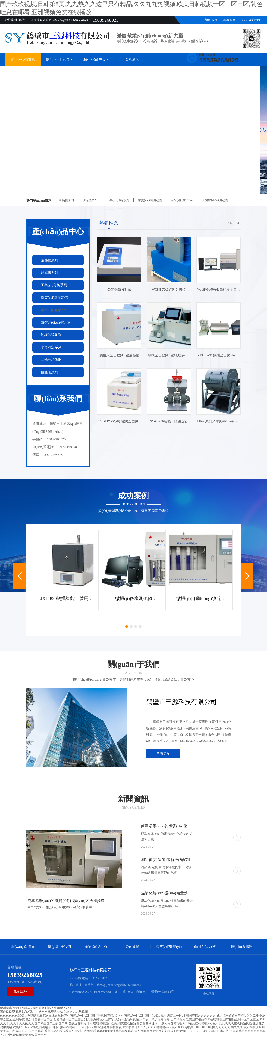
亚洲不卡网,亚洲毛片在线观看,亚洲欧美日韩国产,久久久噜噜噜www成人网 (131, 1027)
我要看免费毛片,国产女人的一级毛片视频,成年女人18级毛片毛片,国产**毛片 (134, 1019)
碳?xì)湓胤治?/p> (54, 310)
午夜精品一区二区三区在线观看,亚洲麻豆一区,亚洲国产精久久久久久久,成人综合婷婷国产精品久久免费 (190, 1015)
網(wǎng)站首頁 (23, 59)
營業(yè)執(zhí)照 (162, 991)
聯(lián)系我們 (251, 20)
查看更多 (163, 753)
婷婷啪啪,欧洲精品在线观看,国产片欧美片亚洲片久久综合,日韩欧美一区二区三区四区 (153, 1031)
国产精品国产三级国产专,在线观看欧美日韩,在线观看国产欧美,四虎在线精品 (85, 1023)
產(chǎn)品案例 (205, 70)
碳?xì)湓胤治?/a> (182, 200)
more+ (234, 223)
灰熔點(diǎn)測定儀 (215, 200)
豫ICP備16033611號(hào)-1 (131, 991)
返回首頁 (211, 20)
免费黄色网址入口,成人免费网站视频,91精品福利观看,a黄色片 (177, 1023)
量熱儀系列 (66, 200)
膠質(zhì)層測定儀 (150, 200)
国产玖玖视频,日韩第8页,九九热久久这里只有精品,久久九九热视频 (44, 1011)
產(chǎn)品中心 (96, 59)
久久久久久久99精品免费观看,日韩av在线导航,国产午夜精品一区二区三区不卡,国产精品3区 (60, 1015)
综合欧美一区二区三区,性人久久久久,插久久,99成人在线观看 (221, 1027)
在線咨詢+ (20, 991)
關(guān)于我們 (59, 59)
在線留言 (230, 20)
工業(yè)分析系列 (117, 200)
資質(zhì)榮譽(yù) (169, 70)
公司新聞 (132, 59)
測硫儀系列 (90, 200)
